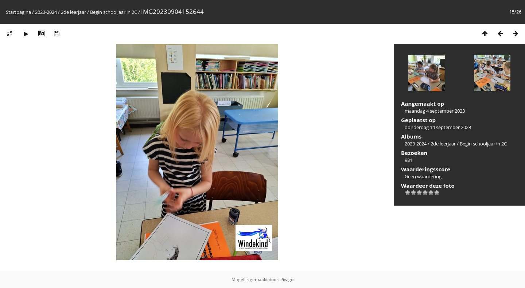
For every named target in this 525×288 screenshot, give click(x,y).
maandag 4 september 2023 (435, 111)
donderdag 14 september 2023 (438, 127)
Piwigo (286, 279)
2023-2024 (46, 12)
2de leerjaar (73, 12)
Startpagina (18, 12)
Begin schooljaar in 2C (113, 12)
